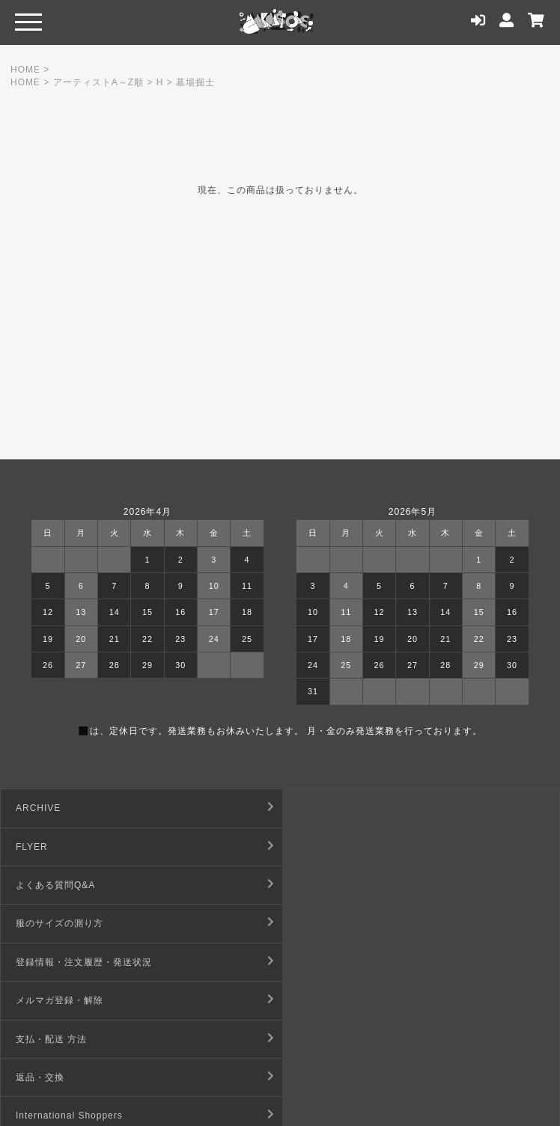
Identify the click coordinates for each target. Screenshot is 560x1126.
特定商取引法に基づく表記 (354, 962)
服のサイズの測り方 (339, 847)
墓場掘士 (195, 82)
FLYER (312, 808)
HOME (25, 69)
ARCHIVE (38, 808)
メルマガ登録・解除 (339, 885)
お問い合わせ (45, 1039)
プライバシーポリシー (344, 1000)
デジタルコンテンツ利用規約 (79, 1000)
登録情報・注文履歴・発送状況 (84, 885)
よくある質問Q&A (55, 847)
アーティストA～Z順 (98, 82)
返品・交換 (320, 923)
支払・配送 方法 (51, 923)
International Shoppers (69, 962)
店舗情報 (315, 1039)
